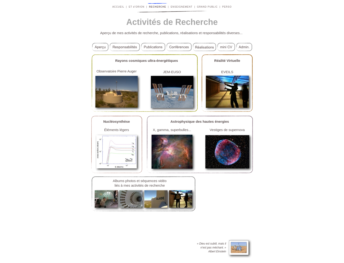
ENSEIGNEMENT (181, 7)
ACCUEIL (118, 7)
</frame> (227, 202)
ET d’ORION (136, 7)
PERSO (227, 7)
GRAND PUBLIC (207, 7)
